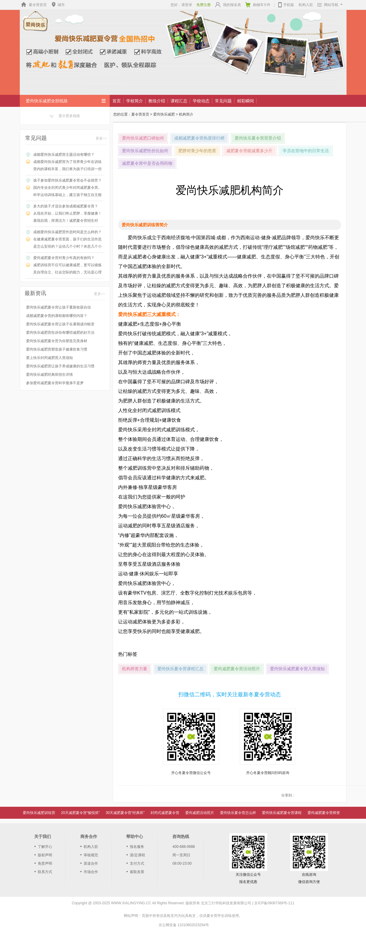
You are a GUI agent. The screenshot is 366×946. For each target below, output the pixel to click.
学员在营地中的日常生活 (306, 151)
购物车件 (258, 5)
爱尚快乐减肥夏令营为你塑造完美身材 (56, 341)
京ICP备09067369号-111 (274, 903)
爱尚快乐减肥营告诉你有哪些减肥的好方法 (60, 332)
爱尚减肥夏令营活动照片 (237, 669)
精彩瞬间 (245, 100)
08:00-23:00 (182, 863)
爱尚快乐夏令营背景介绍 (258, 138)
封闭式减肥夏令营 (164, 813)
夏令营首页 (33, 5)
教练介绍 (156, 100)
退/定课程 (137, 855)
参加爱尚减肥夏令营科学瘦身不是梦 (55, 383)
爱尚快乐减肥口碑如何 (143, 138)
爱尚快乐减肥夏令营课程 (282, 813)
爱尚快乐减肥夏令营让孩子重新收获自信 (58, 307)
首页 (116, 100)
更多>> (101, 138)
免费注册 (203, 5)
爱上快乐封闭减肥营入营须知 (49, 358)
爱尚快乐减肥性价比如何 (145, 151)
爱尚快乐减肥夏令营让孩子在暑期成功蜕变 (60, 324)
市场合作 (91, 872)
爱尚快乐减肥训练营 (39, 813)
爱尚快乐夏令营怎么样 (238, 813)
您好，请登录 (181, 5)
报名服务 (137, 847)
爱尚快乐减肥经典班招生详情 (49, 374)
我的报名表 (228, 4)
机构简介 (186, 114)
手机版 (286, 4)
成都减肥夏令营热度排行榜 (199, 138)
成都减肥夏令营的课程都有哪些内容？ (56, 316)
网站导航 (328, 5)
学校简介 (134, 100)
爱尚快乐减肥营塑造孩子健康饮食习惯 (56, 349)
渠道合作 (91, 863)
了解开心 (45, 847)
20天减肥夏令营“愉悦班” (80, 813)
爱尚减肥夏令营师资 (324, 813)
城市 (57, 5)
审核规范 (91, 855)
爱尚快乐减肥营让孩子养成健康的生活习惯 (60, 366)
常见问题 (223, 100)
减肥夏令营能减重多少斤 (249, 151)
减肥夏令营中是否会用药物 (147, 163)
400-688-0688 (183, 847)
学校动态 (201, 100)
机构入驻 (306, 5)
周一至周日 (181, 855)
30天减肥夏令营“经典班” (125, 813)
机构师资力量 (134, 669)
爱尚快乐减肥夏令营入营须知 (297, 669)
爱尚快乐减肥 (164, 114)
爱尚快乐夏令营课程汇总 (180, 669)
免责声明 (45, 863)
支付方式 (137, 863)
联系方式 (45, 872)
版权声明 (45, 855)
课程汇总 (179, 100)
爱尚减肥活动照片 (199, 813)
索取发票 (137, 872)
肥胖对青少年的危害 (197, 151)
